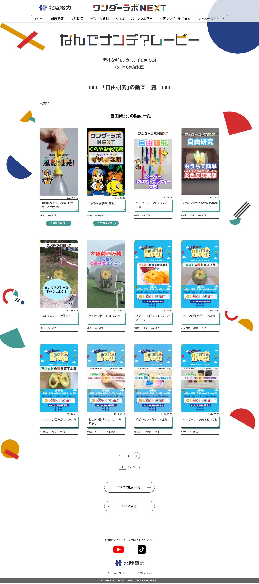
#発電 (89, 328)
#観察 (137, 328)
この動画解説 (57, 223)
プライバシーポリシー (115, 573)
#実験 (42, 215)
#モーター (101, 432)
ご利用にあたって (146, 573)
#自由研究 (54, 215)
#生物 (146, 328)
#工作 (161, 432)
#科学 (194, 215)
